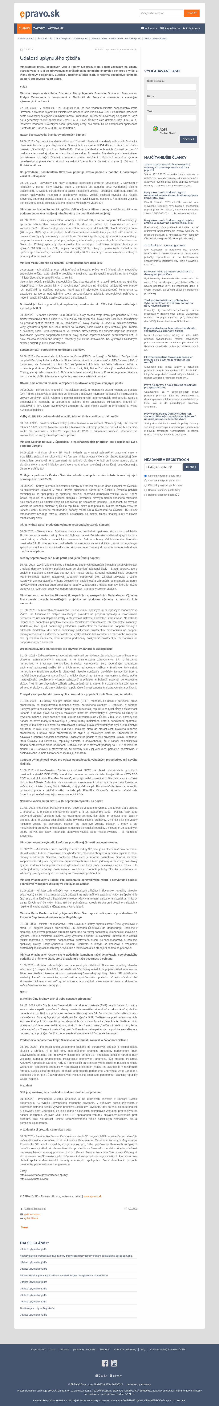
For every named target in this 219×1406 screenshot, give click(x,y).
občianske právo (26, 38)
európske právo (133, 38)
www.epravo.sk (93, 1196)
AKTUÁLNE (55, 28)
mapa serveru (38, 1349)
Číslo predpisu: (156, 81)
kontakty (104, 1349)
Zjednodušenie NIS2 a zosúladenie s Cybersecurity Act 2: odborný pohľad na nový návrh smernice (168, 303)
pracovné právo (99, 38)
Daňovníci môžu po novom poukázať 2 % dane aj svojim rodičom (168, 273)
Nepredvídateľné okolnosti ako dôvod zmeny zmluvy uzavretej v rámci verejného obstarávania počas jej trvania (76, 1256)
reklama (64, 1349)
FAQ (143, 1349)
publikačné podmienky (124, 1349)
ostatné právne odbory (155, 38)
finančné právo (63, 38)
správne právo (81, 38)
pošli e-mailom (32, 1214)
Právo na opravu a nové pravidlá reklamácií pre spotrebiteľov (170, 386)
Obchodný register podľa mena (163, 485)
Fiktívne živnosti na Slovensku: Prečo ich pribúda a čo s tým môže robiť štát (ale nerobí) (168, 360)
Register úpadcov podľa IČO (161, 494)
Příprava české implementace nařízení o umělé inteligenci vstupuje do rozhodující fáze (64, 1275)
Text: (150, 111)
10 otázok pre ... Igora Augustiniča (37, 1308)
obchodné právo (45, 38)
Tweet (24, 1227)
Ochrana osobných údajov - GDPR (167, 1349)
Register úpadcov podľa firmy (162, 490)
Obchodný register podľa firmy (162, 475)
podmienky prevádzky (84, 1349)
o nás (53, 1349)
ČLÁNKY (24, 28)
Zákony (117, 1375)
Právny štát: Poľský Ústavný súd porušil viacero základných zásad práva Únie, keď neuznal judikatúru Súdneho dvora (169, 416)
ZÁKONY (39, 28)
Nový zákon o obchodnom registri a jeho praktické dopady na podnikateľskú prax (169, 221)
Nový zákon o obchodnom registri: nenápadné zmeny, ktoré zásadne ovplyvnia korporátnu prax (171, 195)
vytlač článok (31, 1218)
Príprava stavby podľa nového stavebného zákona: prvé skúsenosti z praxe (170, 329)
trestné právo (116, 38)
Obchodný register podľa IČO (162, 480)
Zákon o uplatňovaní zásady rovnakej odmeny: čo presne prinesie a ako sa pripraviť (167, 167)
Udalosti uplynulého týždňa (33, 1249)
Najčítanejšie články (165, 157)
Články (103, 1375)
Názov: (151, 96)
